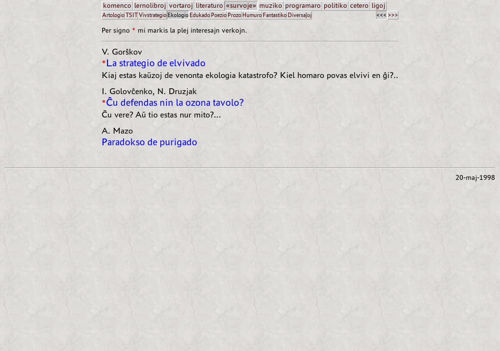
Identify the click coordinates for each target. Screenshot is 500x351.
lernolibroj (150, 5)
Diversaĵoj (300, 15)
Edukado (199, 15)
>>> (393, 15)
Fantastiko (275, 15)
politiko (335, 5)
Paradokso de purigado (149, 142)
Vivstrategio (153, 15)
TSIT (131, 15)
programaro (303, 5)
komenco (117, 5)
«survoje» (241, 5)
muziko (270, 5)
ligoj (378, 5)
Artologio (113, 15)
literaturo (209, 5)
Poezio (219, 15)
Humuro (252, 15)
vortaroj (181, 5)
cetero (359, 5)
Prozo (234, 15)
